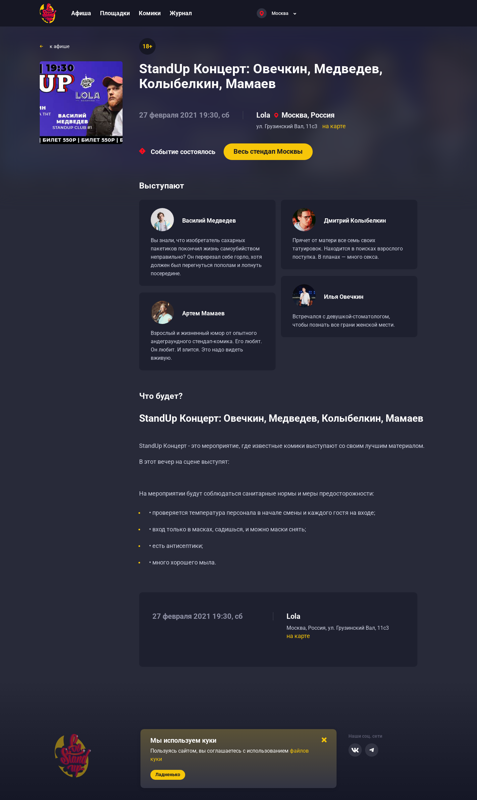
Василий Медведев (209, 220)
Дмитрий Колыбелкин (355, 220)
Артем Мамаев (203, 313)
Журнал (181, 13)
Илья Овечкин (343, 296)
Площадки (115, 13)
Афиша (81, 13)
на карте (334, 126)
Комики (150, 13)
